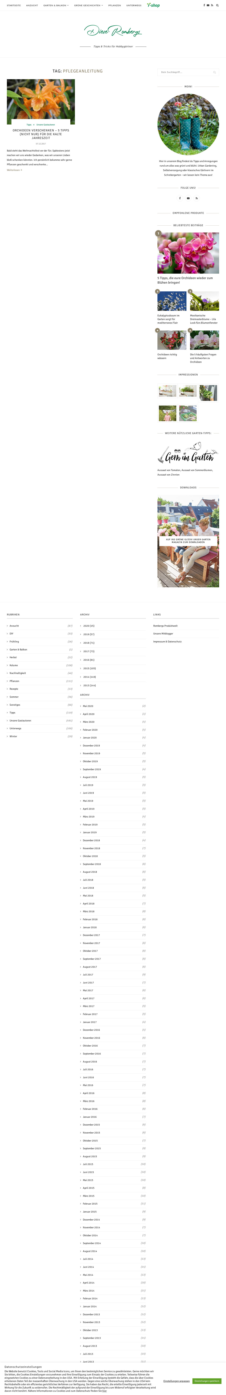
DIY (41, 633)
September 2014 (92, 1242)
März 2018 (88, 910)
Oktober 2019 (90, 760)
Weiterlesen (14, 170)
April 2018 (88, 902)
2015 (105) (89, 667)
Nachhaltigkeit (41, 672)
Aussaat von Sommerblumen (197, 469)
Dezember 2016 (91, 1029)
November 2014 (91, 1226)
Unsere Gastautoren (46, 125)
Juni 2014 (88, 1266)
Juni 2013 (88, 1361)
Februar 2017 (90, 1013)
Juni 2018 (88, 887)
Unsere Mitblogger (163, 632)
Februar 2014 (90, 1297)
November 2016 (91, 1037)
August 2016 (90, 1060)
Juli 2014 (88, 1258)
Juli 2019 (88, 784)
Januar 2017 (90, 1021)
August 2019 (90, 776)
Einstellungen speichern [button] (207, 1381)
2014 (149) (89, 676)
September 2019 (92, 768)
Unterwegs (133, 5)
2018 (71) (88, 642)
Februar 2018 (90, 918)
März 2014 (88, 1290)
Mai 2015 (88, 1179)
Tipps (27, 125)
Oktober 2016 (90, 1045)
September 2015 (92, 1147)
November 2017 (91, 942)
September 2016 (92, 1052)
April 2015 (88, 1187)
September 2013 (92, 1337)
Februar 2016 (90, 1108)
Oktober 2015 (90, 1139)
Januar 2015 (90, 1211)
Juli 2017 (88, 973)
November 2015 (91, 1132)
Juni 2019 (88, 792)
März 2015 (88, 1195)
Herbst (41, 657)
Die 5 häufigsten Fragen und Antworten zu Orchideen (203, 357)
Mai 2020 (88, 705)
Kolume (41, 665)
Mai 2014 (88, 1274)
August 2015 (90, 1155)
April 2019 (88, 808)
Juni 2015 (88, 1171)
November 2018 (91, 847)
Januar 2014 (90, 1305)
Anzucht (32, 5)
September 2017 (92, 958)
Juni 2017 (88, 981)
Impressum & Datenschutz (167, 640)
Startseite (14, 5)
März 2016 (88, 1100)
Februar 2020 (90, 729)
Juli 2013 (88, 1353)
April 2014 (88, 1282)
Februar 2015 (90, 1203)
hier (104, 1390)
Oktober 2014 (90, 1234)
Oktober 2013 (90, 1329)
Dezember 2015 (91, 1124)
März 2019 (88, 815)
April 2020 (88, 713)
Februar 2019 (90, 823)
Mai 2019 (88, 800)
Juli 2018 (88, 879)
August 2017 (90, 966)
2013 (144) (89, 684)
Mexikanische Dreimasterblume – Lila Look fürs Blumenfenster (203, 319)
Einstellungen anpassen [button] (176, 1381)
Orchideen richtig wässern (171, 354)
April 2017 (88, 997)
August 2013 (90, 1345)
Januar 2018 (90, 926)
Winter (41, 736)
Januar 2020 (90, 736)
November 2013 (91, 1321)
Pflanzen (114, 5)
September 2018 (92, 863)
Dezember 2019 (91, 744)
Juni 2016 (88, 1076)
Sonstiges (41, 704)
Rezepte (41, 688)
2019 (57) (88, 633)
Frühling (41, 641)
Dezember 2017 (91, 934)
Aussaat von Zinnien (168, 474)
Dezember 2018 (91, 839)
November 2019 (91, 752)
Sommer (41, 696)
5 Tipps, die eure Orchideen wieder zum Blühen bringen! (185, 280)
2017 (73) (88, 650)
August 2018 (90, 871)
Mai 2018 (88, 894)
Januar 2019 (90, 831)
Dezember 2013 (91, 1313)
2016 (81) (88, 659)
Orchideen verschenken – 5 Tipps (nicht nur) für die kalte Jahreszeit (41, 135)
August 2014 (90, 1250)
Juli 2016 (88, 1068)
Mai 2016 (88, 1084)
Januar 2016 (90, 1116)
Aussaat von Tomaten (168, 469)
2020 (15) (88, 625)
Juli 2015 (88, 1163)
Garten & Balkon (54, 5)
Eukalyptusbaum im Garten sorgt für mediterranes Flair (168, 319)
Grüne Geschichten (87, 5)
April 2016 (88, 1092)
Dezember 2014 (91, 1218)
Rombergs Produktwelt (165, 625)
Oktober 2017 (90, 950)
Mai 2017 (88, 989)
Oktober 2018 (90, 855)
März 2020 (88, 721)
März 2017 (88, 1005)
